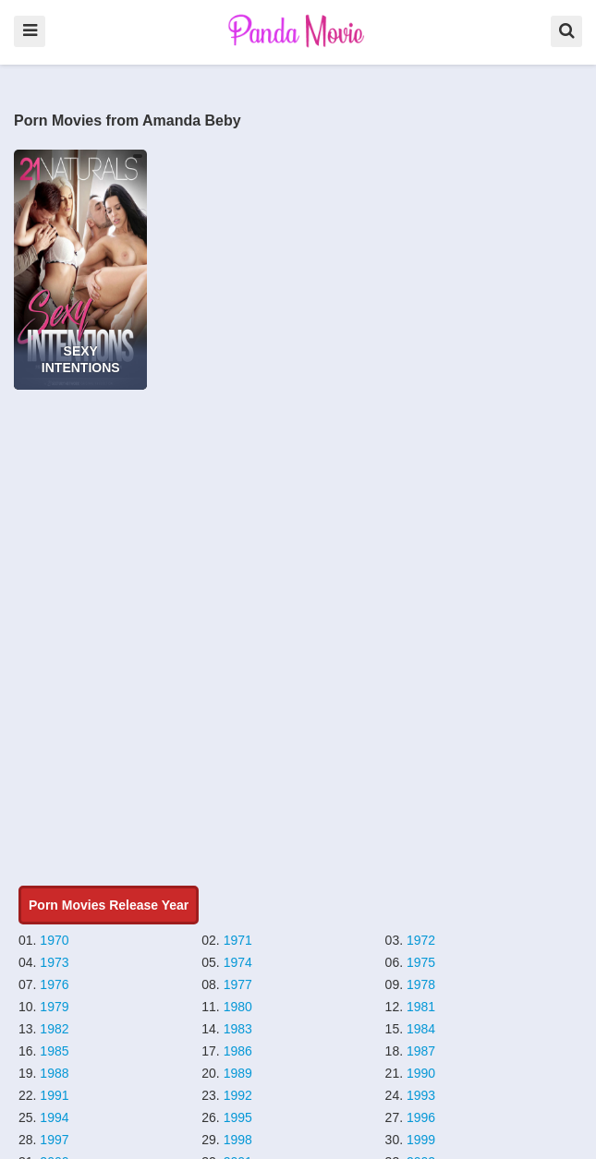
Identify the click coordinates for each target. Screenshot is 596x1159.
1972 (421, 940)
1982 (54, 1028)
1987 (421, 1051)
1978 (421, 984)
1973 (54, 962)
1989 (238, 1073)
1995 (238, 1117)
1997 (54, 1139)
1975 (421, 962)
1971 (238, 940)
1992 (238, 1095)
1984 (421, 1028)
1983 (238, 1028)
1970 (54, 940)
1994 (54, 1117)
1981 (421, 1006)
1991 (54, 1095)
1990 (421, 1073)
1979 (54, 1006)
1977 (238, 984)
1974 (238, 962)
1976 (54, 984)
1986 (238, 1051)
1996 (421, 1117)
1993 (421, 1095)
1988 (54, 1073)
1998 (238, 1139)
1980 (238, 1006)
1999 (421, 1139)
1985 (54, 1051)
